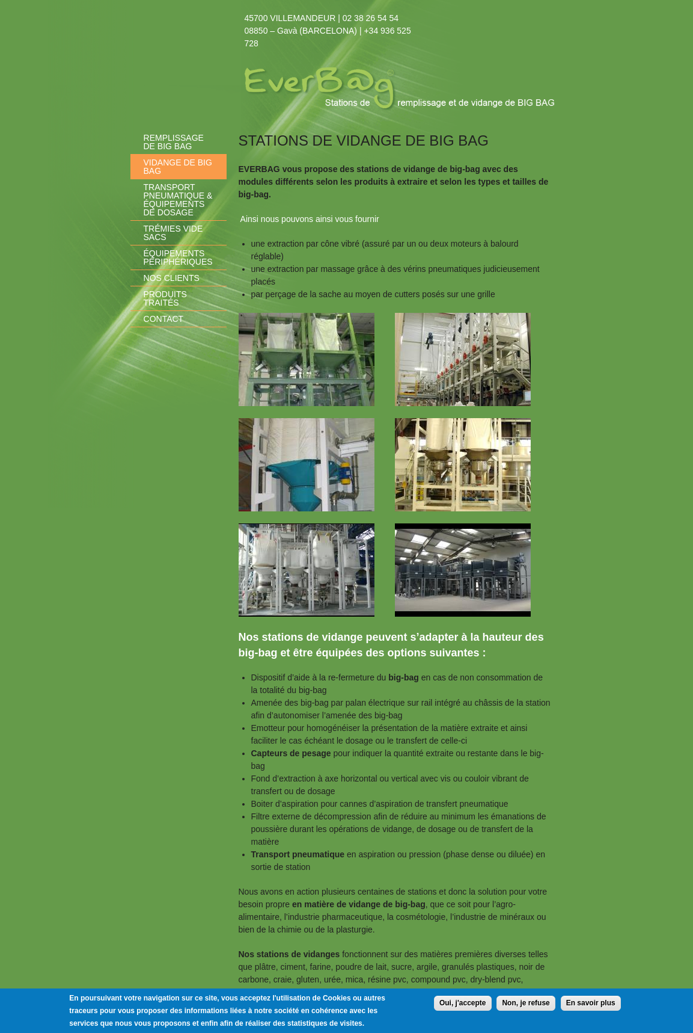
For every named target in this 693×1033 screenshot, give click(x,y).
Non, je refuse (525, 1005)
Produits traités (165, 298)
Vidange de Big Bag (178, 167)
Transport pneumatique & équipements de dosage (178, 199)
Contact (164, 319)
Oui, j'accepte (462, 1005)
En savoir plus (590, 1005)
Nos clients (172, 278)
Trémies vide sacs (173, 233)
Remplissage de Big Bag (174, 142)
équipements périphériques (178, 257)
